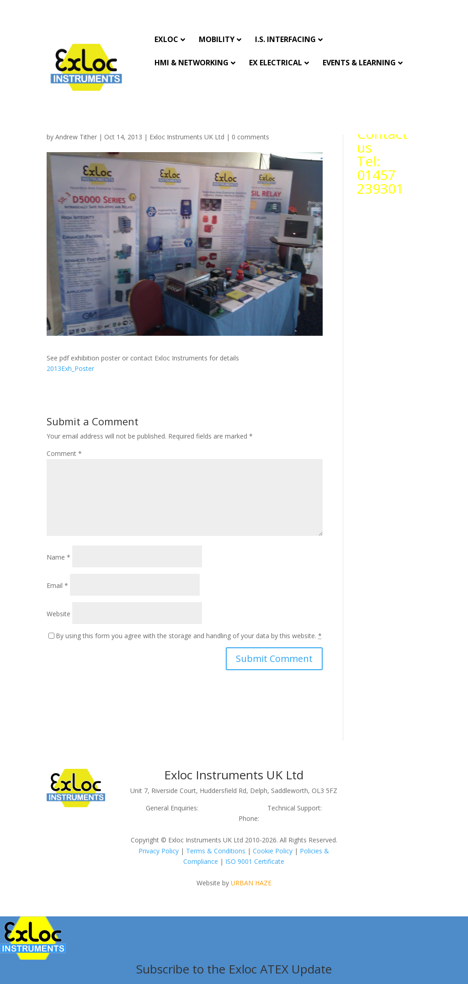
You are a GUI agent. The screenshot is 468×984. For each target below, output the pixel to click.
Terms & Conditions (215, 850)
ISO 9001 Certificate (254, 861)
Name (58, 557)
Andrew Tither (76, 136)
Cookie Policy (272, 850)
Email (57, 585)
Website (58, 613)
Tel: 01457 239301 (380, 175)
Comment (64, 453)
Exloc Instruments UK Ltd (186, 136)
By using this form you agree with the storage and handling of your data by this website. (189, 635)
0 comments (250, 136)
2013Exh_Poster (70, 368)
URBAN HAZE (251, 882)
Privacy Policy (158, 850)
